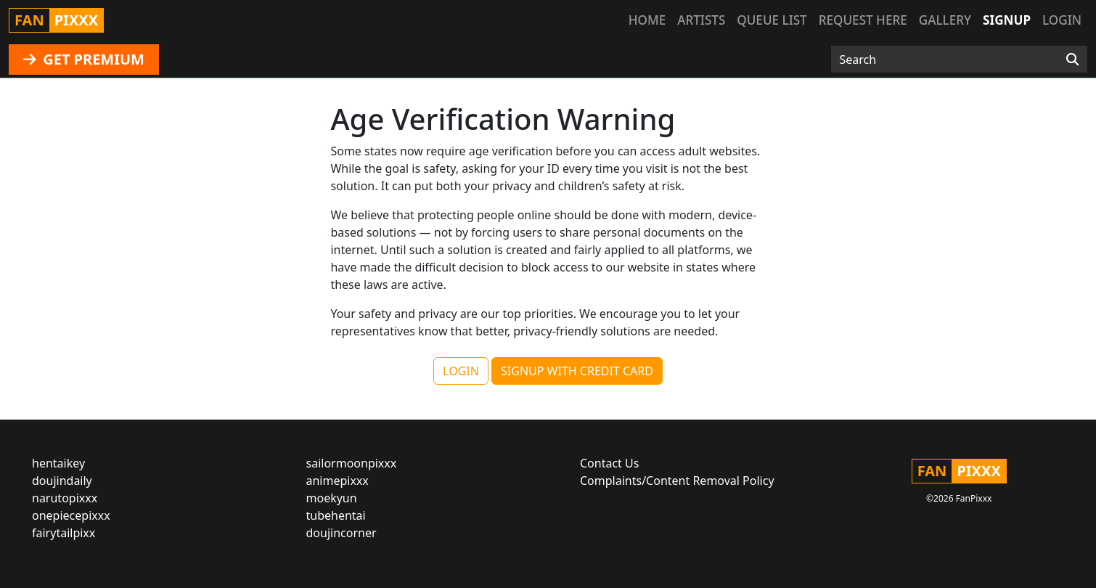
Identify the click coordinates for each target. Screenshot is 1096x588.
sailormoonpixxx (351, 463)
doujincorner (341, 533)
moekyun (331, 498)
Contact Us (609, 463)
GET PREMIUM (83, 59)
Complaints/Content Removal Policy (677, 481)
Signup (1007, 20)
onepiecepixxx (71, 515)
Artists (701, 20)
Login (1061, 20)
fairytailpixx (63, 533)
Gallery (945, 20)
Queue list (771, 20)
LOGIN (461, 371)
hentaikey (58, 463)
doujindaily (62, 481)
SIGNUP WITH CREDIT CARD (577, 371)
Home (647, 20)
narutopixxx (64, 498)
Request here (863, 20)
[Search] (1072, 59)
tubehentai (336, 515)
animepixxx (337, 481)
